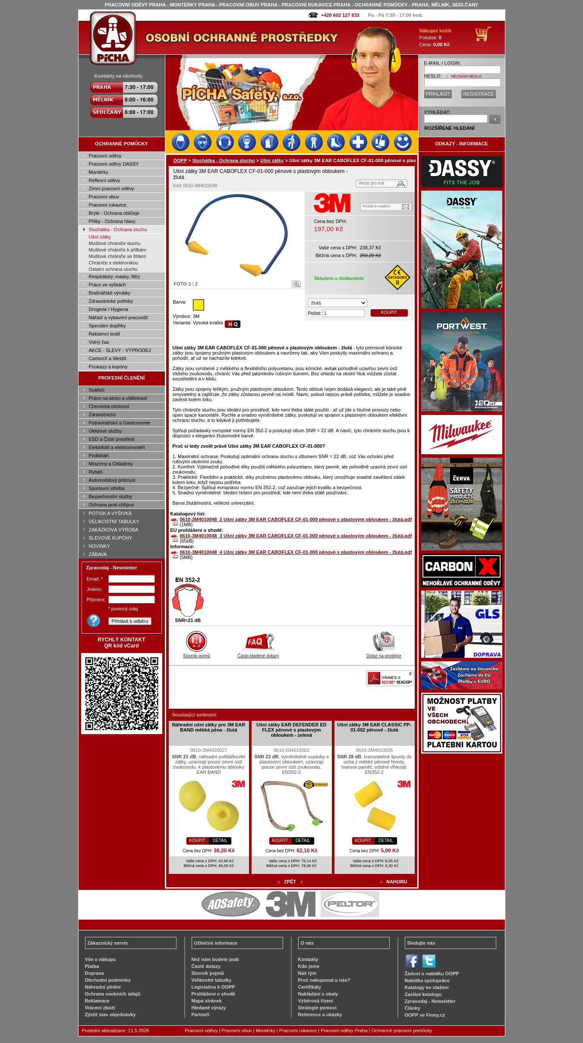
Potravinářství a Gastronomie (119, 422)
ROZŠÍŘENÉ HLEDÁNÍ (450, 128)
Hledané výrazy (209, 1007)
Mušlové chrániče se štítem (117, 256)
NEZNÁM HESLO (466, 76)
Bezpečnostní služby (110, 496)
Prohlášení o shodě (213, 993)
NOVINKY (99, 546)
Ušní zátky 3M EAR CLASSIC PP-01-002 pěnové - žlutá (374, 727)
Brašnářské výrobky (110, 292)
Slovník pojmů (196, 653)
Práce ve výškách (107, 284)
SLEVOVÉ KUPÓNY (110, 537)
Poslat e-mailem (377, 206)
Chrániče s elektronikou (114, 262)
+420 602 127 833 (340, 15)
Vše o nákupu (100, 959)
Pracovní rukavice (107, 204)
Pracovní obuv (104, 196)
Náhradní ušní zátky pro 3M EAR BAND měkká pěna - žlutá (208, 727)
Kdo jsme (309, 966)
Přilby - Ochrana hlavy (112, 221)
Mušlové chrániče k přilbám (117, 249)
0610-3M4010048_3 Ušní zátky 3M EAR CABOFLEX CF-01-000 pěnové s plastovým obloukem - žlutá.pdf (296, 535)
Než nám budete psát (215, 959)
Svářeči (97, 390)
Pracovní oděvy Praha (344, 1030)
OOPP (180, 160)
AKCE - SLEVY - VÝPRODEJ (120, 350)
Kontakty (308, 959)
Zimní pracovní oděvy (111, 188)
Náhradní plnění (103, 987)
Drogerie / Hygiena (109, 309)
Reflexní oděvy (104, 180)
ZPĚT (290, 881)
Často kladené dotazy (258, 653)
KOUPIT (389, 312)
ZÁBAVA (98, 554)
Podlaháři (99, 455)
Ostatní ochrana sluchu (113, 269)
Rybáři (96, 471)
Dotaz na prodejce (383, 653)
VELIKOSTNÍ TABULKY (114, 521)
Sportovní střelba (107, 488)
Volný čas (99, 342)
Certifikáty (309, 987)
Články (412, 1008)
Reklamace (97, 1000)
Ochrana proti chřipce (111, 504)
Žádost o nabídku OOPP (432, 973)
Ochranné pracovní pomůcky (402, 1030)
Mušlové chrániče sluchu (115, 243)
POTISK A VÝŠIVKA (110, 513)
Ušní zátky (100, 236)
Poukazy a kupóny (108, 366)
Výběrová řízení (315, 1000)
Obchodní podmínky (108, 980)
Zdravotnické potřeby (111, 301)
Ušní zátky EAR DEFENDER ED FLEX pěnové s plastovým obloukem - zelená (291, 730)
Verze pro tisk (372, 183)
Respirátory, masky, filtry (114, 276)
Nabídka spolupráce (427, 980)
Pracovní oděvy (105, 155)
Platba (92, 966)
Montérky (98, 172)
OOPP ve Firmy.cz (425, 1015)
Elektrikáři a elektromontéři (117, 447)
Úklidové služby (105, 431)
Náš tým (307, 973)
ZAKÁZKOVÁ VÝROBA (114, 529)
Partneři (201, 1014)
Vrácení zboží (100, 1007)
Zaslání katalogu (423, 994)
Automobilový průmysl (112, 480)
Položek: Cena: (435, 37)
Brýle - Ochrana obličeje (114, 213)
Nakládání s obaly (318, 993)
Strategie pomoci (317, 1007)
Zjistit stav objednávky (110, 1014)
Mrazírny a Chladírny (111, 463)
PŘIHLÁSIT (438, 94)
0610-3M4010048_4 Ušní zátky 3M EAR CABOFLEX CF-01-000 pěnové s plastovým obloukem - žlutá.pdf (296, 552)
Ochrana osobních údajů (113, 993)
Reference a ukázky (320, 1014)
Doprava (94, 973)
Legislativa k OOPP (213, 987)
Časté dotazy (206, 966)
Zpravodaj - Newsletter (430, 1001)
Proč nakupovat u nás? (324, 980)
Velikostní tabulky (212, 980)
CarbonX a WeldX (108, 358)
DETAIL (220, 840)
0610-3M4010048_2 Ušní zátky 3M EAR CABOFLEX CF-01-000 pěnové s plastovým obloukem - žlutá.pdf (296, 519)
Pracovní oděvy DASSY (114, 164)
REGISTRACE (478, 94)
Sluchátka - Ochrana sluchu (118, 229)
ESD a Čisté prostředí (112, 439)
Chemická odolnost (109, 406)
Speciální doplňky (107, 325)
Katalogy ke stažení (427, 987)
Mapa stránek (207, 1000)
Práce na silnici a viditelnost (118, 398)
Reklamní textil (104, 333)
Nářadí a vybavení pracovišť (118, 317)
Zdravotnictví (102, 414)
